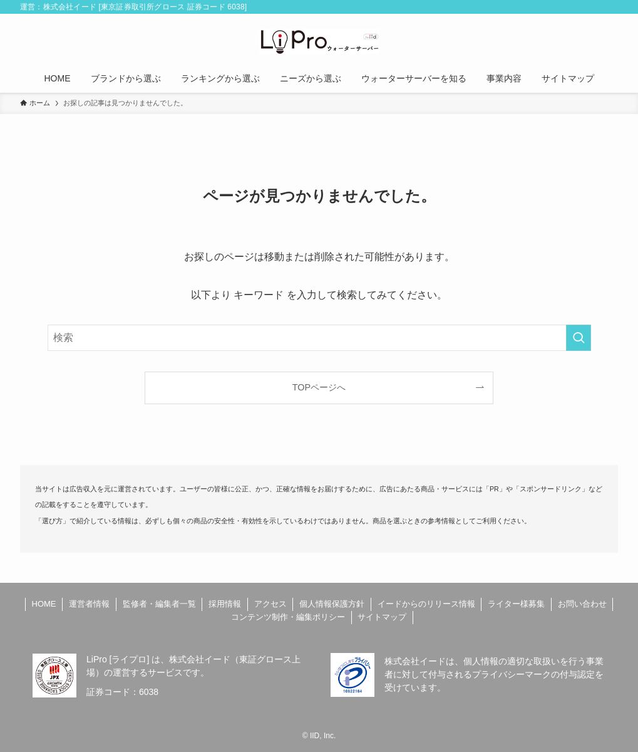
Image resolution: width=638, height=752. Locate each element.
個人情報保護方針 (331, 603)
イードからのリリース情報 (426, 603)
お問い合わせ (582, 603)
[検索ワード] (319, 338)
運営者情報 (89, 603)
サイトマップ (382, 617)
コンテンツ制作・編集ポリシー (288, 617)
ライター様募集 (516, 603)
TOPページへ (319, 387)
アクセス (270, 603)
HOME (44, 603)
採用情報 (224, 603)
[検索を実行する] (578, 338)
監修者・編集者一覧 (159, 603)
